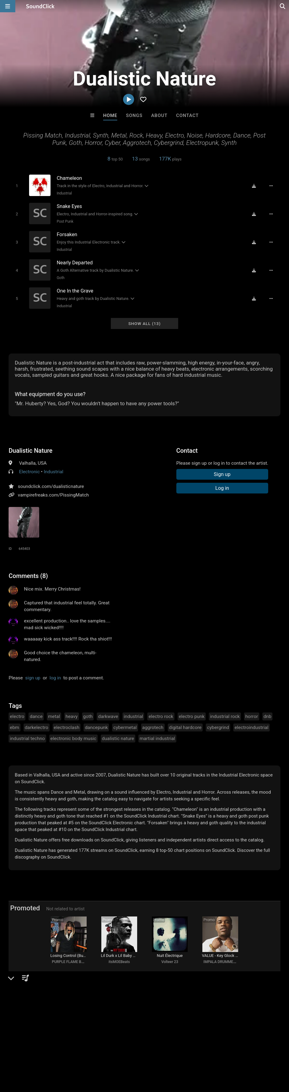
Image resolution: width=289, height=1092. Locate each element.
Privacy (146, 1055)
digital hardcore (185, 726)
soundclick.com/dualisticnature (51, 485)
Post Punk (64, 221)
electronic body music (73, 737)
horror (251, 715)
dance (36, 715)
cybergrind (218, 726)
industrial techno (27, 737)
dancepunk (96, 726)
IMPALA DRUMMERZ (220, 961)
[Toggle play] (16, 185)
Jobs (84, 1055)
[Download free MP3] (254, 186)
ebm (14, 726)
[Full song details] (272, 186)
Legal (165, 1055)
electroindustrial (251, 726)
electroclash (67, 726)
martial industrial (157, 737)
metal (54, 715)
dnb (268, 715)
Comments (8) (28, 574)
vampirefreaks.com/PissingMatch (53, 493)
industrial (133, 715)
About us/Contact (54, 1055)
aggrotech (152, 726)
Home (110, 115)
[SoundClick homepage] (40, 6)
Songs (134, 115)
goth (88, 715)
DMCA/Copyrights (114, 1055)
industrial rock (225, 715)
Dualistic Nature (30, 449)
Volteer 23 (169, 961)
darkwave (108, 715)
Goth (60, 277)
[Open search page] (283, 6)
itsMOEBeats (119, 961)
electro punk (192, 715)
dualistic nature (118, 737)
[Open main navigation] (7, 6)
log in (55, 676)
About (159, 115)
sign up (32, 676)
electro (17, 715)
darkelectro (36, 726)
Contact (187, 115)
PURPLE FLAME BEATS (71, 961)
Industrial (63, 193)
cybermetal (125, 726)
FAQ (25, 1055)
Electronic (29, 470)
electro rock (160, 715)
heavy (72, 715)
